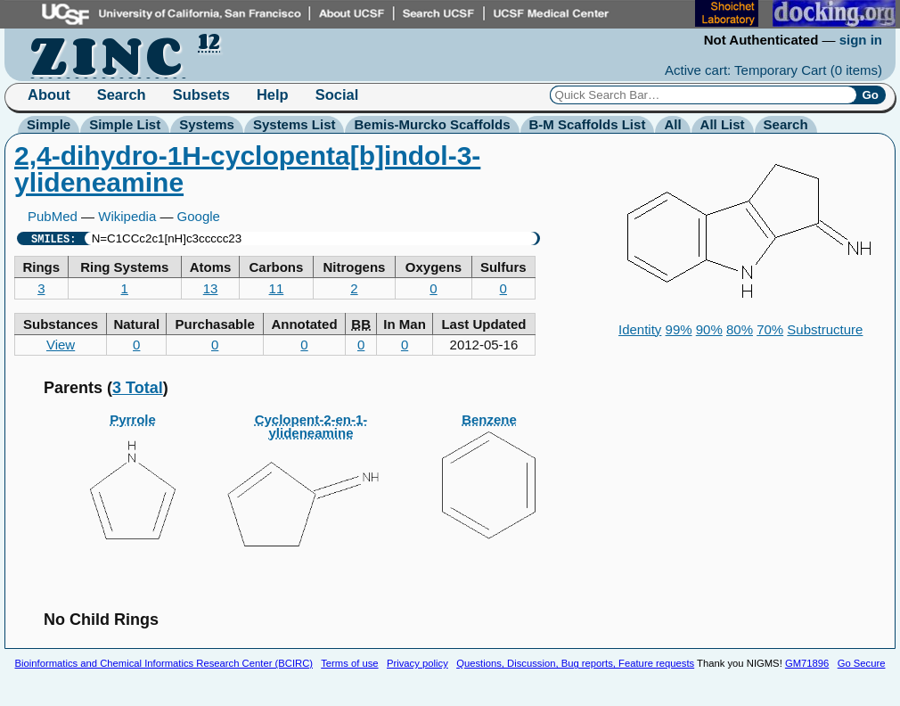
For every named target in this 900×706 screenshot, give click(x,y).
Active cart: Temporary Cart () (773, 70)
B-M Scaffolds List (587, 124)
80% (739, 329)
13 (210, 288)
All (672, 124)
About (49, 94)
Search (121, 94)
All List (722, 124)
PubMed (53, 216)
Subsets (201, 94)
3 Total (137, 388)
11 (276, 288)
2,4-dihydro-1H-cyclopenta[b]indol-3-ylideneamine (247, 169)
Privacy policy (417, 663)
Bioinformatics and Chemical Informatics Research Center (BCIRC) (164, 663)
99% (679, 329)
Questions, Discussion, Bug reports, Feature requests (575, 663)
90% (709, 329)
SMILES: (53, 238)
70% (770, 329)
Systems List (294, 124)
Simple (48, 124)
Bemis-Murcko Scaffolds (432, 124)
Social (337, 94)
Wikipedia (127, 216)
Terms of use (349, 663)
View (60, 344)
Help (273, 94)
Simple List (124, 124)
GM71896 (807, 663)
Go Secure (862, 663)
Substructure (825, 329)
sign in (860, 39)
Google (198, 216)
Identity (639, 329)
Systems (206, 124)
